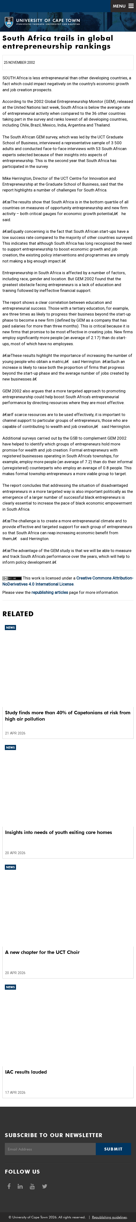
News (10, 627)
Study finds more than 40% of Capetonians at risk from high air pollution (67, 716)
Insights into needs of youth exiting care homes (58, 832)
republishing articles (50, 592)
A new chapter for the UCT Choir (42, 952)
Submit (113, 1149)
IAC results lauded (26, 1072)
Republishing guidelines (109, 1217)
